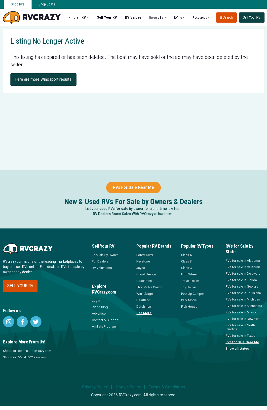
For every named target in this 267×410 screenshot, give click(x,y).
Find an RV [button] (77, 17)
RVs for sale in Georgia (242, 286)
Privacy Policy (95, 387)
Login (96, 300)
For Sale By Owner (105, 255)
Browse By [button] (156, 17)
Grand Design (146, 274)
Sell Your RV (107, 17)
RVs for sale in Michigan (243, 299)
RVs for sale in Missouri (242, 312)
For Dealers (100, 261)
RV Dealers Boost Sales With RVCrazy (123, 214)
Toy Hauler (188, 287)
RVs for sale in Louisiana (243, 293)
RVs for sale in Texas (240, 335)
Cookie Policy (128, 387)
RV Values (133, 17)
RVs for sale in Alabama (243, 260)
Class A (186, 255)
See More (144, 313)
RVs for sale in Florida (241, 280)
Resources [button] (200, 17)
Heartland (143, 300)
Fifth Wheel (189, 274)
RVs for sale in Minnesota (244, 306)
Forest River (144, 255)
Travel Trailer (190, 281)
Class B (186, 261)
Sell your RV (20, 285)
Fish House (189, 306)
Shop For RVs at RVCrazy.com (24, 357)
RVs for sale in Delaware (243, 273)
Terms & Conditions (167, 387)
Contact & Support (105, 320)
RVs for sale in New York (243, 319)
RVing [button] (178, 17)
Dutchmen (143, 306)
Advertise (99, 313)
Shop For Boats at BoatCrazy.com (27, 351)
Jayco (140, 268)
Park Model (189, 300)
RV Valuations (102, 268)
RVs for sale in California (243, 267)
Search (226, 17)
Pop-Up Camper (192, 294)
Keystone (143, 261)
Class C (186, 268)
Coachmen (144, 281)
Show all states (237, 348)
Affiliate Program (104, 326)
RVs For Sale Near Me (133, 187)
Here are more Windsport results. (43, 79)
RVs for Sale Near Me (242, 342)
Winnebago (144, 294)
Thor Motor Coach (149, 287)
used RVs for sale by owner (121, 209)
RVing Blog (100, 307)
